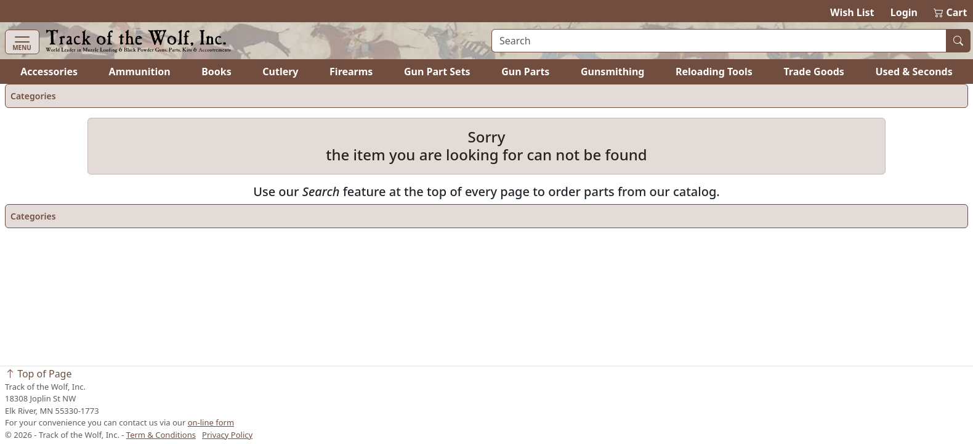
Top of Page (38, 373)
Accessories (49, 71)
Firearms (351, 71)
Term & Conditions (161, 434)
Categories (33, 96)
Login (904, 12)
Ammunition (140, 71)
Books (216, 71)
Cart (950, 12)
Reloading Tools (714, 71)
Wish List (852, 12)
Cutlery (280, 71)
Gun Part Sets (437, 71)
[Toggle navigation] (22, 42)
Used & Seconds (913, 71)
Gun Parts (525, 71)
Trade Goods (813, 71)
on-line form (211, 422)
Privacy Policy (227, 434)
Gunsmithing (612, 71)
